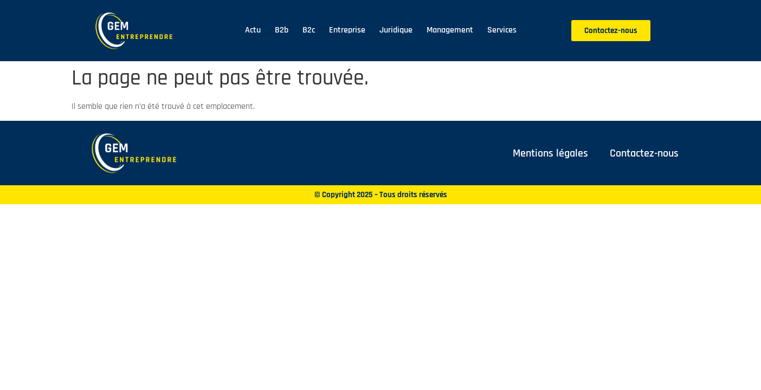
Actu (253, 30)
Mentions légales (550, 153)
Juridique (395, 30)
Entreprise (347, 30)
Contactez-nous (644, 153)
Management (450, 30)
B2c (308, 30)
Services (502, 30)
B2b (281, 30)
